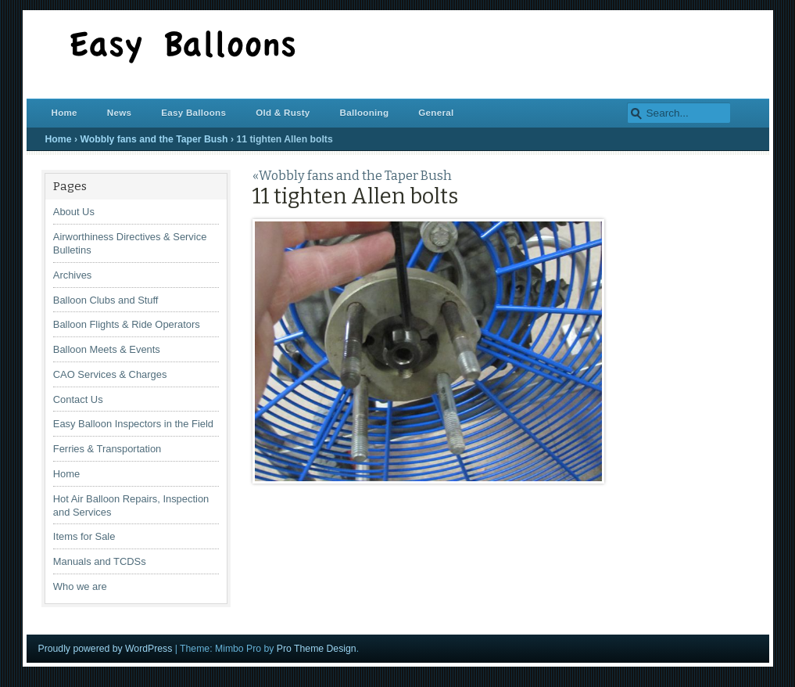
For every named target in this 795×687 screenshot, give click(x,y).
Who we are (80, 586)
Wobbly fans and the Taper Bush (153, 139)
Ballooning (364, 112)
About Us (74, 212)
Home (64, 112)
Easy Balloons (193, 112)
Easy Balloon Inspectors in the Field (133, 424)
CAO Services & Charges (110, 374)
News (119, 112)
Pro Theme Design (316, 648)
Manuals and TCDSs (99, 561)
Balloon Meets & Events (106, 349)
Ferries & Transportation (107, 449)
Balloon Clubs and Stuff (106, 300)
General (435, 112)
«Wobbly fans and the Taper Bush (352, 175)
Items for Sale (84, 536)
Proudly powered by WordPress (105, 648)
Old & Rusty (283, 112)
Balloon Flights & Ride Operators (126, 324)
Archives (72, 275)
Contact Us (78, 399)
